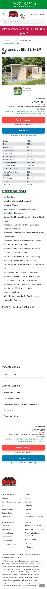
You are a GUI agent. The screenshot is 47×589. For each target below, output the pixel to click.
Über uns (5, 498)
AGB (4, 505)
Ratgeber (5, 526)
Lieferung (28, 505)
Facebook (28, 543)
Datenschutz (7, 513)
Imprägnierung (7, 533)
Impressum (6, 517)
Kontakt (28, 513)
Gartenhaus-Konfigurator (34, 517)
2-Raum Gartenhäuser (22, 40)
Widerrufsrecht (8, 509)
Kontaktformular (31, 539)
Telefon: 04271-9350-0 (34, 526)
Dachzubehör (7, 540)
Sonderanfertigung (9, 544)
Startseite (5, 40)
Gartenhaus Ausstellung (11, 502)
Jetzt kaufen (23, 131)
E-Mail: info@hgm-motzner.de (32, 534)
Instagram (29, 547)
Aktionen (28, 498)
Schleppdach (7, 537)
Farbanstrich (7, 529)
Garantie (28, 502)
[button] (23, 374)
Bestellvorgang (30, 509)
